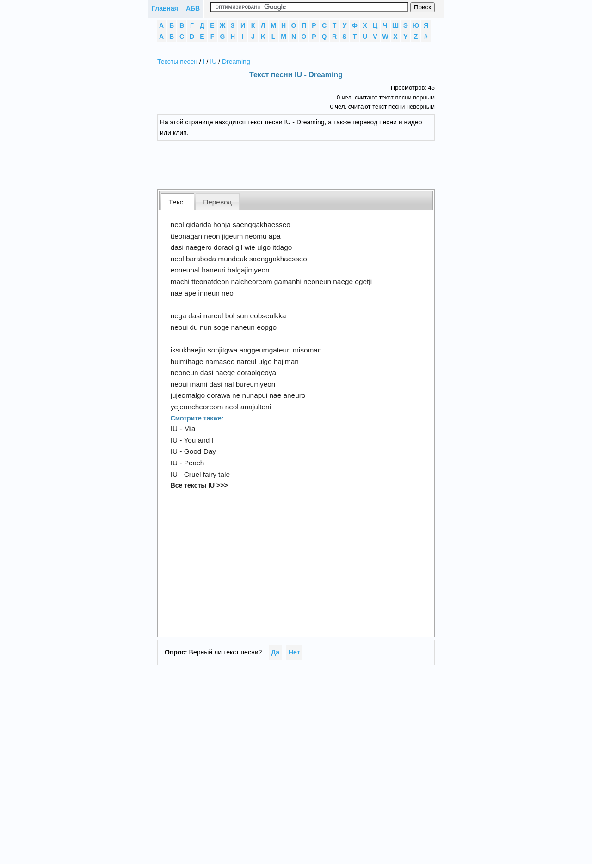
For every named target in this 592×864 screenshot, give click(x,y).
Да (275, 652)
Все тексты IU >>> (199, 485)
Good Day (200, 451)
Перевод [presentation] (217, 202)
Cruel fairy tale (207, 474)
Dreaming (236, 61)
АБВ (193, 8)
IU (213, 61)
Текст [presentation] (178, 202)
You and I (198, 440)
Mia (190, 428)
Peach (194, 463)
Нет (294, 652)
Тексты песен (177, 61)
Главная (165, 8)
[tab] (177, 201)
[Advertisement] (303, 164)
